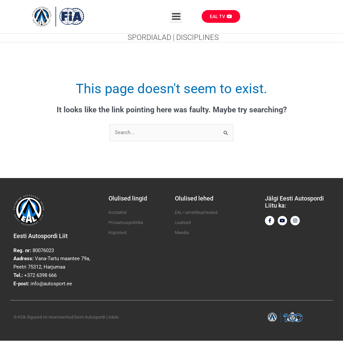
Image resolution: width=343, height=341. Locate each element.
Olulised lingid (128, 198)
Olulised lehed (194, 198)
